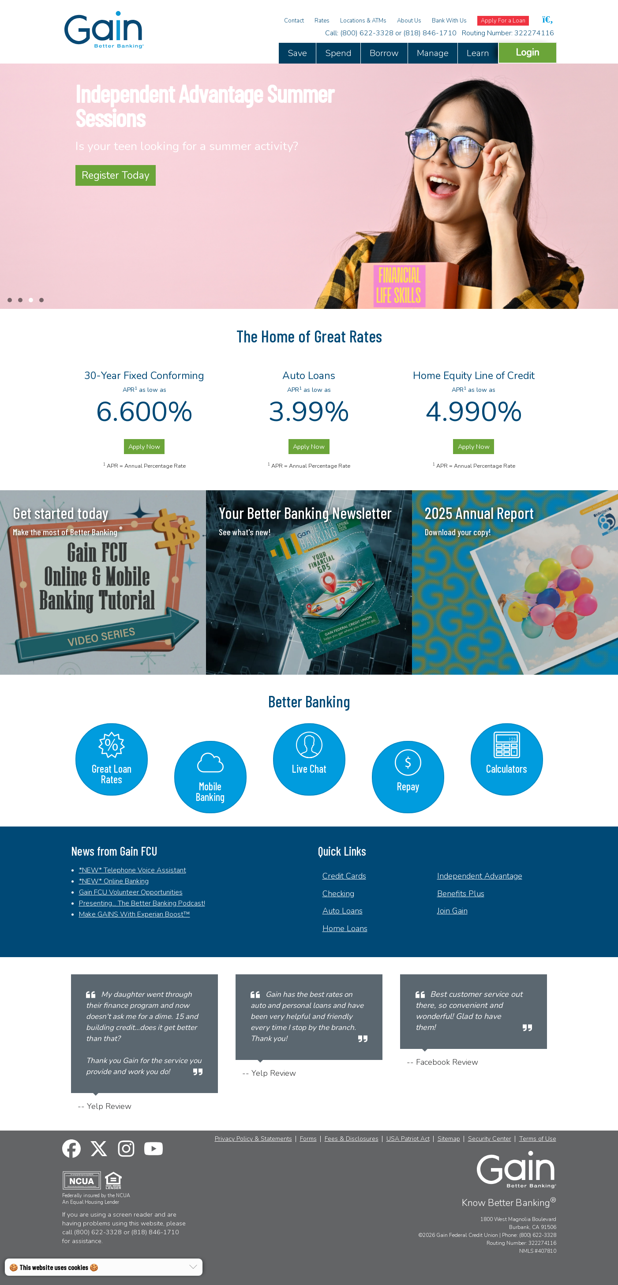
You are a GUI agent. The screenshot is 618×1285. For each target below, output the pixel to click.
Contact (294, 20)
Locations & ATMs (363, 20)
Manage (433, 53)
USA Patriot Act (408, 1139)
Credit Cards (344, 876)
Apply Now (144, 446)
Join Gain (452, 911)
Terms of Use (537, 1139)
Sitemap (449, 1139)
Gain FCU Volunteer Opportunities (131, 892)
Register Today (116, 175)
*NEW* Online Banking (114, 881)
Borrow (384, 53)
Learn (478, 53)
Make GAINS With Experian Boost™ (134, 914)
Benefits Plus (460, 893)
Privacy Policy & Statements (253, 1139)
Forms (308, 1139)
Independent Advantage (479, 876)
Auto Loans (342, 911)
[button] (9, 300)
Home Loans (344, 928)
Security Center (489, 1139)
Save (297, 53)
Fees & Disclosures (351, 1139)
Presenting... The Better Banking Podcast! (142, 903)
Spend (338, 53)
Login (527, 52)
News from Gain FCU (114, 850)
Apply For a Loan (503, 21)
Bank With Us (449, 20)
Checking (338, 893)
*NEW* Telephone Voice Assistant (132, 870)
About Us (409, 20)
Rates (322, 20)
